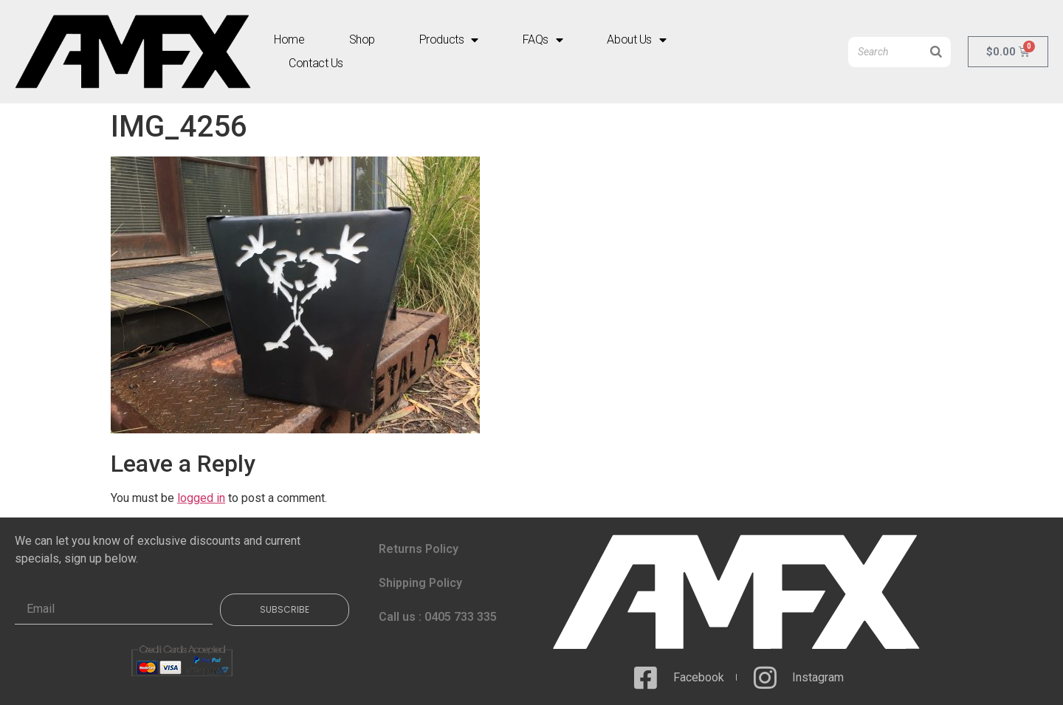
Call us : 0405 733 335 (438, 617)
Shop (362, 39)
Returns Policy (418, 549)
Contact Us (316, 63)
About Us (636, 40)
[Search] (936, 52)
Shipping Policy (420, 583)
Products (448, 40)
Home (289, 39)
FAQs (543, 40)
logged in (201, 498)
